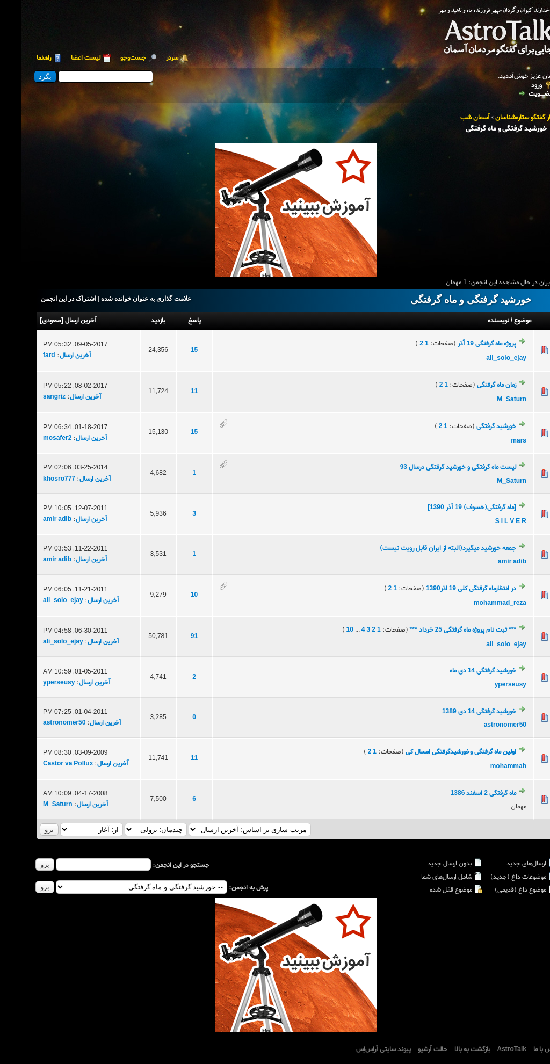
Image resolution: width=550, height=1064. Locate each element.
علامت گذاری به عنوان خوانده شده (125, 298)
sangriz (33, 397)
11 (173, 391)
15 (173, 350)
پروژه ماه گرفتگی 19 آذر (466, 344)
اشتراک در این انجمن (47, 298)
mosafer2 (36, 438)
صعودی (30, 320)
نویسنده (477, 320)
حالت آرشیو (411, 1049)
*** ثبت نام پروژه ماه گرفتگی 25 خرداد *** (442, 630)
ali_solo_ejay (485, 358)
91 (173, 636)
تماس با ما (525, 1049)
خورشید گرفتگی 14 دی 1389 (458, 711)
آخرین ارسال (60, 320)
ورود (515, 85)
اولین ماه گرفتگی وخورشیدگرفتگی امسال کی (440, 752)
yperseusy (489, 685)
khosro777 (38, 479)
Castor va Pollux (47, 764)
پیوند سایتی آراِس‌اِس (362, 1049)
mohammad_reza (479, 603)
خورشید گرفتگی (475, 426)
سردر (151, 58)
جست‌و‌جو (112, 58)
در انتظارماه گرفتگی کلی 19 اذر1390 (450, 588)
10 (173, 595)
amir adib (36, 519)
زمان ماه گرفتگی (475, 385)
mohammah (487, 766)
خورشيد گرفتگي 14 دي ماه (462, 671)
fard (28, 355)
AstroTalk (490, 1049)
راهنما (23, 58)
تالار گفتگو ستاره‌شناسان (504, 117)
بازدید (137, 320)
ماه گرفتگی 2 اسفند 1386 (462, 793)
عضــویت (520, 94)
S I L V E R (489, 521)
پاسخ (173, 320)
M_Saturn (490, 399)
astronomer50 (484, 725)
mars (497, 441)
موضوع (501, 320)
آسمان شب (454, 117)
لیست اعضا (64, 58)
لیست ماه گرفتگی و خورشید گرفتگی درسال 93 (437, 467)
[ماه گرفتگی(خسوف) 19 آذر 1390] (451, 507)
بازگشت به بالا (451, 1049)
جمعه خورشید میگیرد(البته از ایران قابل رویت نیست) (427, 548)
